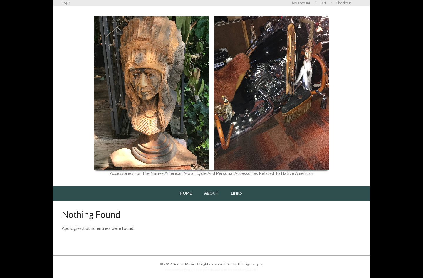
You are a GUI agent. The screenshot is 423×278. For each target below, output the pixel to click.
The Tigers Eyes (249, 264)
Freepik (189, 269)
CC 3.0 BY (251, 269)
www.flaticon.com (214, 269)
